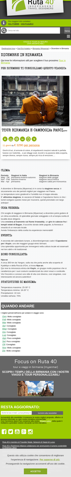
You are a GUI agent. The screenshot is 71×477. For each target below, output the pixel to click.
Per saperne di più (50, 459)
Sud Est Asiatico (24, 49)
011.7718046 (13, 24)
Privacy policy (45, 421)
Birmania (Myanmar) (41, 49)
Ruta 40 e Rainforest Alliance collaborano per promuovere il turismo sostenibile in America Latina (34, 447)
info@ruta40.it (27, 24)
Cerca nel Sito (4, 30)
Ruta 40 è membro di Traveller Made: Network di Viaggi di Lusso (28, 442)
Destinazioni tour (8, 49)
